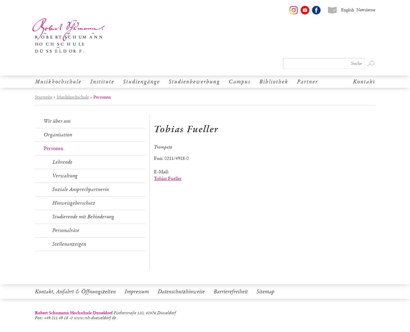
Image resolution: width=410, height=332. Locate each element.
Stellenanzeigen (69, 244)
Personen (53, 148)
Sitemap (265, 291)
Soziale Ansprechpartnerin (80, 189)
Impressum (137, 291)
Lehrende (62, 162)
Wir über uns (57, 121)
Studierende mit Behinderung (83, 217)
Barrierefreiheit (231, 291)
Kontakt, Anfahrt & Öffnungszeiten (75, 291)
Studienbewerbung (194, 81)
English (347, 10)
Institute (102, 81)
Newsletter (365, 10)
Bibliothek (273, 81)
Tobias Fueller (168, 178)
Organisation (58, 135)
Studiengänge (141, 81)
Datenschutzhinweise (181, 291)
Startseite (43, 97)
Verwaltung (65, 176)
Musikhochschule (58, 81)
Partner (307, 81)
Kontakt (364, 81)
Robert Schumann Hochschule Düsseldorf (68, 35)
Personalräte (65, 230)
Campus (240, 81)
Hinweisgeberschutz (73, 203)
